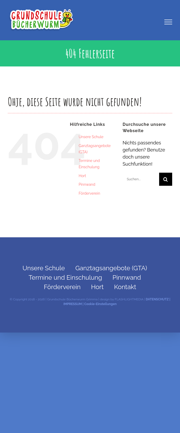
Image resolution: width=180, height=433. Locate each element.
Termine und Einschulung (65, 277)
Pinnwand (87, 184)
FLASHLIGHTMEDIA (129, 299)
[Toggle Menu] (168, 22)
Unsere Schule (91, 137)
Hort (82, 176)
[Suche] (165, 179)
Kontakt (125, 287)
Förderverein (89, 193)
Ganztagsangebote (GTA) (111, 268)
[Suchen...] (141, 179)
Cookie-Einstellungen (100, 304)
